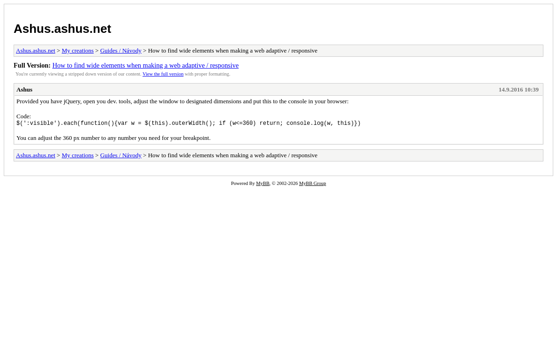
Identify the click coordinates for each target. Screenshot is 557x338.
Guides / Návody (121, 50)
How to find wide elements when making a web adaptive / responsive (146, 65)
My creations (78, 50)
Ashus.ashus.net (62, 29)
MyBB (262, 184)
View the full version (163, 74)
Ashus (24, 89)
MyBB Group (312, 184)
